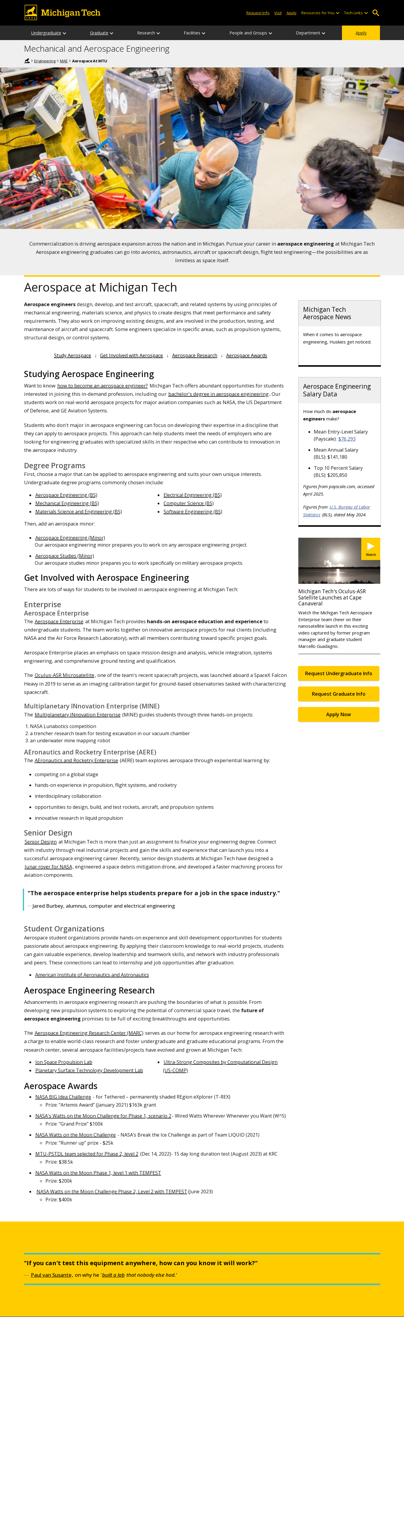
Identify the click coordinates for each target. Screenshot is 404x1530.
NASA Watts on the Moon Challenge (75, 1135)
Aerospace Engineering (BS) (66, 495)
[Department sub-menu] (323, 33)
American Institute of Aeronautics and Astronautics (92, 975)
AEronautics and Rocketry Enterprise (76, 760)
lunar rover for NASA (48, 866)
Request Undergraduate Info (338, 673)
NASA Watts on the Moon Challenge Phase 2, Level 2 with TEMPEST (112, 1191)
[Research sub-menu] (158, 33)
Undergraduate (46, 33)
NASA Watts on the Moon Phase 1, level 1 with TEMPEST (98, 1173)
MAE (64, 61)
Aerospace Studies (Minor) (64, 556)
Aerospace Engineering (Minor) (70, 537)
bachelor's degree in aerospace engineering (218, 393)
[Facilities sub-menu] (204, 33)
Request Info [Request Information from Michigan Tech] (258, 12)
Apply (361, 33)
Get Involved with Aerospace (131, 355)
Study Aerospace (72, 355)
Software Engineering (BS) (193, 511)
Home (27, 61)
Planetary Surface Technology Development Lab (89, 1070)
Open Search (376, 13)
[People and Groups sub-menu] (270, 33)
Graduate (99, 33)
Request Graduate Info (338, 694)
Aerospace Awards (246, 355)
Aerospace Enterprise (59, 621)
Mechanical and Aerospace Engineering (96, 49)
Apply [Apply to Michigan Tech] (291, 12)
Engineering (45, 61)
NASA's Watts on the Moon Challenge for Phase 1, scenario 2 (103, 1116)
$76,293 (347, 439)
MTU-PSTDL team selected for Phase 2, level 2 (86, 1154)
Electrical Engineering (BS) (193, 495)
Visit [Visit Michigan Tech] (278, 12)
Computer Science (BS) (189, 503)
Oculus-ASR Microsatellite (64, 675)
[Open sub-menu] (337, 13)
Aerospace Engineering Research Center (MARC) (89, 1032)
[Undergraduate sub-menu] (64, 33)
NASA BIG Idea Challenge (63, 1097)
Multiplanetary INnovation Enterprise (78, 714)
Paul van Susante (51, 1274)
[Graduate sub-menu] (112, 33)
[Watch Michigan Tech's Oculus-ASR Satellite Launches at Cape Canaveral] (370, 549)
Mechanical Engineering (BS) (67, 503)
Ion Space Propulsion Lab (63, 1062)
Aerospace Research (194, 355)
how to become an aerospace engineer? (102, 385)
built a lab (113, 1274)
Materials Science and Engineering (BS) (78, 511)
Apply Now (338, 714)
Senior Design (41, 841)
